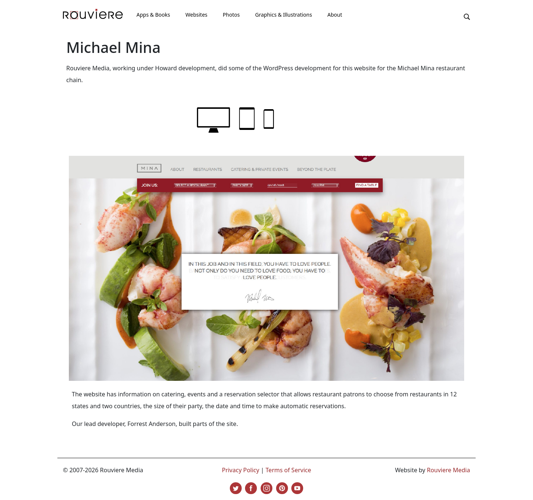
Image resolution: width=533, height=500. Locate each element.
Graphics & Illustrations (283, 14)
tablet (247, 118)
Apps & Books (153, 14)
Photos (231, 14)
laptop (213, 120)
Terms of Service (288, 470)
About (334, 14)
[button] (467, 16)
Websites (196, 14)
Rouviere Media (448, 470)
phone (269, 119)
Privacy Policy (240, 470)
